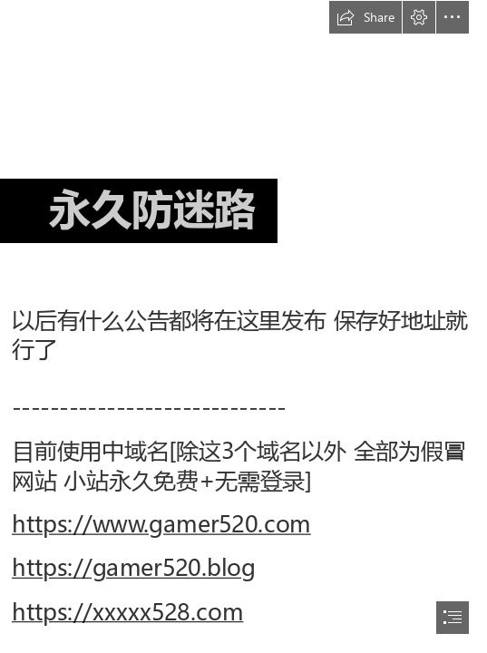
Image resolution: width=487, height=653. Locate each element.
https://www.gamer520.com (161, 525)
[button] (365, 17)
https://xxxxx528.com (127, 612)
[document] (243, 326)
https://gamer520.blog (134, 568)
